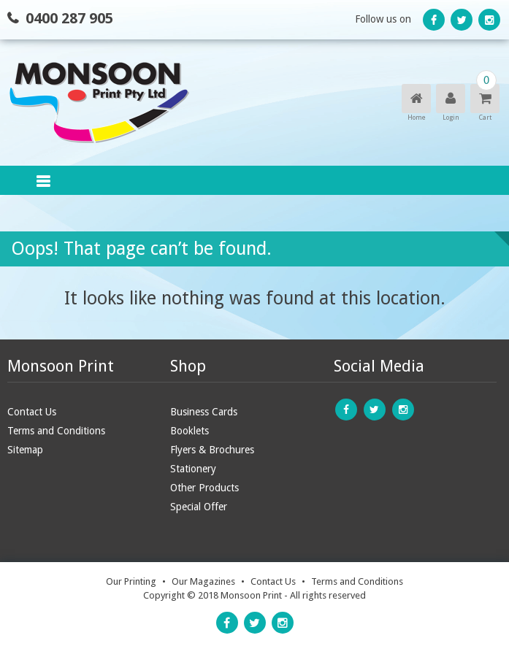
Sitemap (25, 450)
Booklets (189, 431)
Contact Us (31, 412)
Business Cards (203, 412)
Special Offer (198, 506)
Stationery (193, 468)
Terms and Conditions (56, 431)
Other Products (204, 487)
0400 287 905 (69, 18)
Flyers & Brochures (212, 450)
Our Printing (131, 581)
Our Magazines (203, 581)
